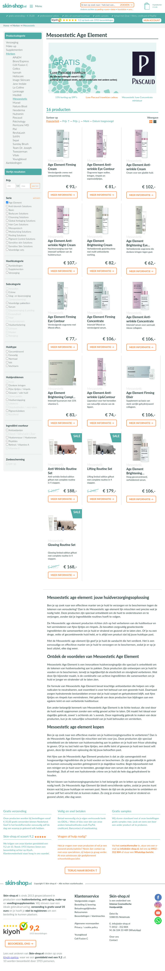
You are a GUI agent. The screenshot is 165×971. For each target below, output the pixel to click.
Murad (16, 102)
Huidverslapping (15, 399)
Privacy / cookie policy (86, 927)
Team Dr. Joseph (22, 147)
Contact (113, 940)
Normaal (11, 358)
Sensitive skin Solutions (19, 242)
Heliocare (18, 76)
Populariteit (52, 121)
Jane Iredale (20, 83)
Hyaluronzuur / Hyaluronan (21, 437)
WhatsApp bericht (144, 852)
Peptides (12, 441)
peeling (100, 9)
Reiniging (12, 335)
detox (113, 9)
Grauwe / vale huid (17, 392)
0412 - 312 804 (120, 926)
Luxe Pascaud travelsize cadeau (102, 97)
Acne (10, 381)
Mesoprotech (14, 228)
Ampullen (12, 288)
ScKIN (16, 136)
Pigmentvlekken (15, 410)
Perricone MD (21, 125)
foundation (121, 9)
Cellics (16, 68)
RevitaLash (19, 132)
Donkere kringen (16, 385)
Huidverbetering (15, 324)
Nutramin (18, 113)
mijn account (152, 20)
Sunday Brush (21, 143)
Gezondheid (13, 314)
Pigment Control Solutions (20, 238)
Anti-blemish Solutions (19, 206)
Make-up (11, 46)
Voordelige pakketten (18, 303)
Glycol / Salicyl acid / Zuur (20, 433)
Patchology (19, 121)
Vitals (16, 155)
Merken (16, 25)
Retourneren (81, 912)
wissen (36, 197)
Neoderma (19, 110)
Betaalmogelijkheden (85, 908)
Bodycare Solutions (17, 213)
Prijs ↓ (76, 121)
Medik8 (17, 95)
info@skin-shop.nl (129, 848)
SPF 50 (11, 464)
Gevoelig (12, 355)
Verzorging (12, 42)
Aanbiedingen (14, 162)
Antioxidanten (14, 430)
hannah (17, 72)
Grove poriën (14, 396)
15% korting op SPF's (66, 97)
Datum (103, 121)
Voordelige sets (15, 249)
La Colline (18, 87)
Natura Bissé (20, 106)
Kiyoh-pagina (10, 957)
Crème (11, 292)
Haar (10, 317)
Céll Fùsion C (20, 64)
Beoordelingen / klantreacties (90, 916)
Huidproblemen (15, 321)
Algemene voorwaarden (87, 923)
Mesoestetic (20, 98)
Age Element (14, 202)
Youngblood (20, 159)
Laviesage (18, 91)
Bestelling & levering (85, 904)
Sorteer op (52, 117)
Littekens (12, 403)
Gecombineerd (15, 351)
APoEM (17, 57)
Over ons (114, 936)
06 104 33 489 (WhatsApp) (127, 930)
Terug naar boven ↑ (82, 870)
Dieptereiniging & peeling (20, 310)
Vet (9, 362)
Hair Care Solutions (17, 224)
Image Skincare (21, 79)
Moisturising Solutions (18, 231)
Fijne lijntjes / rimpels (18, 389)
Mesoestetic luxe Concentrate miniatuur (137, 99)
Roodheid (12, 414)
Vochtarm (12, 366)
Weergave (152, 117)
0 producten (157, 5)
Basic (10, 209)
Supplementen (14, 49)
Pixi (15, 128)
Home (6, 25)
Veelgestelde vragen (85, 900)
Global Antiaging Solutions (20, 220)
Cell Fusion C (81, 938)
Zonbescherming (16, 299)
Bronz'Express (21, 61)
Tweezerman (20, 151)
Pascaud (17, 117)
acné (107, 9)
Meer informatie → (63, 194)
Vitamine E (13, 448)
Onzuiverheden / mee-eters (21, 407)
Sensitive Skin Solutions (19, 246)
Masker (11, 332)
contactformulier (128, 845)
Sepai (16, 140)
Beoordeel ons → (20, 943)
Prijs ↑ (65, 121)
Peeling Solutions (16, 235)
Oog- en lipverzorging (18, 295)
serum (130, 9)
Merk (86, 121)
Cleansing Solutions (17, 217)
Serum (10, 306)
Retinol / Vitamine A (17, 444)
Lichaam (11, 328)
